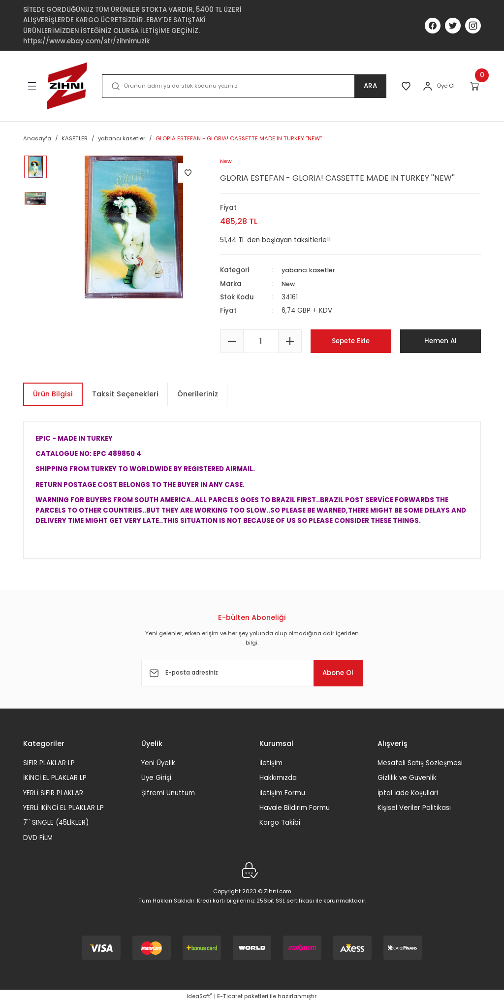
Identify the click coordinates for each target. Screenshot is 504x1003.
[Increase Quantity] (290, 341)
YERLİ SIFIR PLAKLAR (53, 793)
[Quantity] (261, 341)
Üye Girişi (156, 778)
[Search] (242, 86)
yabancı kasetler (310, 270)
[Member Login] (428, 86)
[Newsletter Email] (252, 673)
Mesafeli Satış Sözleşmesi (420, 763)
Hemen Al (440, 341)
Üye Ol (446, 86)
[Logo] (67, 86)
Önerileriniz (197, 394)
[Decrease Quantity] (231, 341)
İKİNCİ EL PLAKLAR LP (55, 778)
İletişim (271, 763)
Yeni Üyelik (158, 763)
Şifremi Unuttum (168, 793)
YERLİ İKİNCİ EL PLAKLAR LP (63, 807)
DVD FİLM (38, 837)
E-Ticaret (230, 996)
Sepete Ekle (351, 341)
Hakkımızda (278, 778)
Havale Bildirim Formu (294, 807)
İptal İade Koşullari (408, 793)
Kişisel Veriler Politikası (414, 807)
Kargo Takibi (279, 823)
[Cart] (475, 86)
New (289, 284)
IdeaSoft (199, 996)
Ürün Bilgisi (53, 394)
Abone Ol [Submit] (332, 673)
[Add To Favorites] (188, 173)
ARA (367, 86)
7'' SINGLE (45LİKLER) (56, 823)
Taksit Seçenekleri (125, 394)
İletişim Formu (282, 793)
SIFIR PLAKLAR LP (49, 763)
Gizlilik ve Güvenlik (407, 778)
